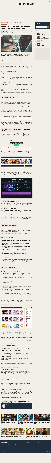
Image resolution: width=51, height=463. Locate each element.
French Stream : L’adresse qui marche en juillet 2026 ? (45, 45)
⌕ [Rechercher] (49, 1)
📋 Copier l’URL (17, 145)
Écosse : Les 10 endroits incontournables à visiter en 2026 (45, 38)
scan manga (9, 84)
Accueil (2, 19)
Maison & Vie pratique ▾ (21, 19)
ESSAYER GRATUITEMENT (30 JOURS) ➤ (16, 193)
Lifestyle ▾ (48, 19)
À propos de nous (28, 443)
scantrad (9, 278)
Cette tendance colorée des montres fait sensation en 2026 (45, 41)
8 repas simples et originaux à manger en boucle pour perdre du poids (11, 436)
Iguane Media (48, 451)
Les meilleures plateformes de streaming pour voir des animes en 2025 (25, 423)
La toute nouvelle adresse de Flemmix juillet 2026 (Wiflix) (45, 34)
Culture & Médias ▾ (35, 19)
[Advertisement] (25, 12)
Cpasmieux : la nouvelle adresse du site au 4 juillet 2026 (42, 423)
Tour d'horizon (25, 4)
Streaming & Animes (6, 22)
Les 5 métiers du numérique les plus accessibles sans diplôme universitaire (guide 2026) (38, 437)
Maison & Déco (40, 448)
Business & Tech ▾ (42, 19)
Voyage (14, 19)
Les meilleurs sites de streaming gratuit (12, 221)
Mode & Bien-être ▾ (28, 19)
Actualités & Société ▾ (8, 19)
